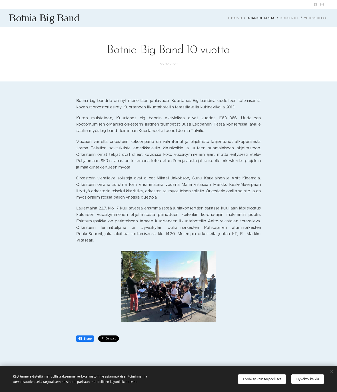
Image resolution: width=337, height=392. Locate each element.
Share (85, 338)
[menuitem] (236, 18)
